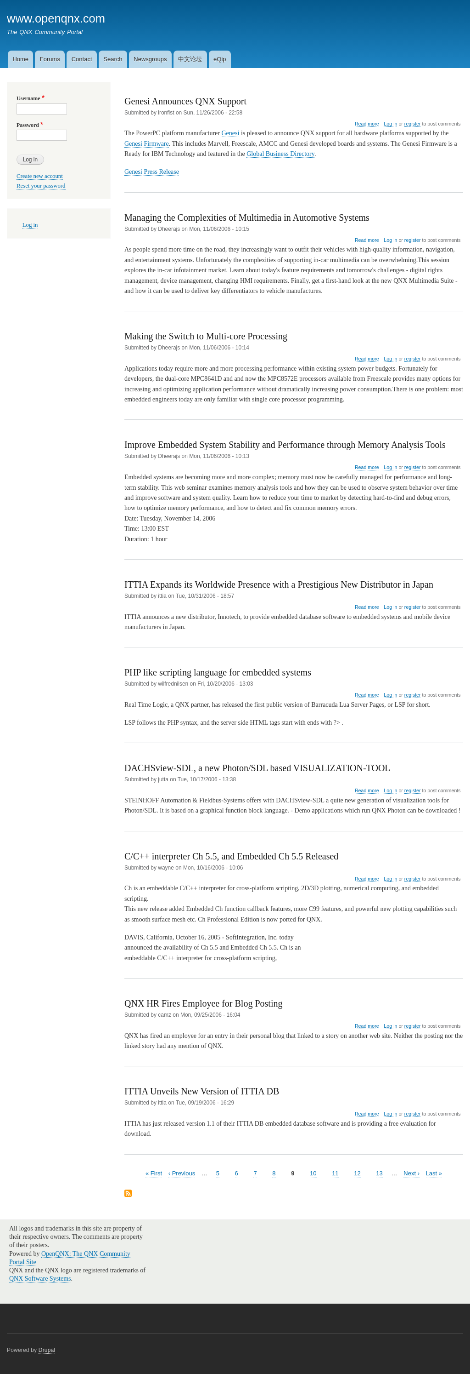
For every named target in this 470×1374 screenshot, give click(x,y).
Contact (82, 59)
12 (357, 1173)
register (412, 123)
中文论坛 (190, 59)
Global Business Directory (280, 153)
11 (335, 1173)
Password (28, 125)
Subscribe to (128, 1194)
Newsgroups (150, 59)
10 (313, 1173)
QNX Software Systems (40, 1278)
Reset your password (41, 186)
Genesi (231, 133)
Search (112, 59)
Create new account (40, 176)
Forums (50, 59)
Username (28, 98)
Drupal (47, 1350)
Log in (390, 123)
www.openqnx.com (56, 18)
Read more (367, 124)
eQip (219, 59)
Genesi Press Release (151, 171)
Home (20, 59)
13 (379, 1173)
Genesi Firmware (146, 143)
